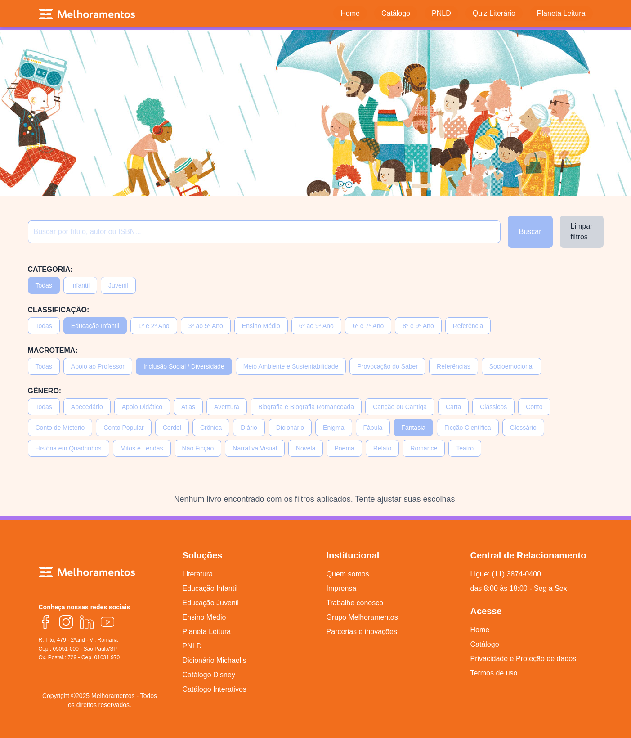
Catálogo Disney (209, 675)
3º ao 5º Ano (205, 325)
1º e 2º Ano (153, 325)
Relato (382, 448)
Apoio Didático (142, 406)
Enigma (333, 427)
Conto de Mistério (60, 427)
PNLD (192, 646)
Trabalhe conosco (355, 603)
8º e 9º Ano (418, 325)
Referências (453, 366)
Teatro (465, 448)
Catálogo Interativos (214, 689)
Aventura (226, 406)
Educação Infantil (95, 325)
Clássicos (493, 406)
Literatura (198, 574)
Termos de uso (494, 673)
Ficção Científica (467, 427)
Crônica (211, 427)
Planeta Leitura (207, 631)
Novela (306, 448)
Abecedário (87, 406)
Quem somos (348, 574)
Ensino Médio (261, 325)
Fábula (373, 427)
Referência (468, 325)
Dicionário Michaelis (214, 660)
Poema (344, 448)
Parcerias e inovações (362, 631)
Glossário (523, 427)
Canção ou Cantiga (400, 406)
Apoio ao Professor (98, 366)
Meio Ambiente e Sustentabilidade (291, 366)
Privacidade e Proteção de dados (523, 658)
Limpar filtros (582, 231)
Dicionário (290, 427)
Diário (249, 427)
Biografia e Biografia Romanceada (306, 406)
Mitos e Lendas (142, 448)
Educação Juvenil (211, 603)
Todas (44, 285)
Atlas (188, 406)
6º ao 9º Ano (316, 325)
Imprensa (342, 588)
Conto (534, 406)
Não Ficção (198, 448)
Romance (423, 448)
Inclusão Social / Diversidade (183, 366)
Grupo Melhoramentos (362, 617)
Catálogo (484, 644)
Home (480, 630)
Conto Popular (123, 427)
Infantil (80, 285)
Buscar (530, 231)
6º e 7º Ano (368, 325)
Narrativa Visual (255, 448)
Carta (453, 406)
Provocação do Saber (387, 366)
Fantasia (413, 427)
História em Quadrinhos (69, 448)
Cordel (172, 427)
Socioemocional (511, 366)
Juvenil (118, 285)
